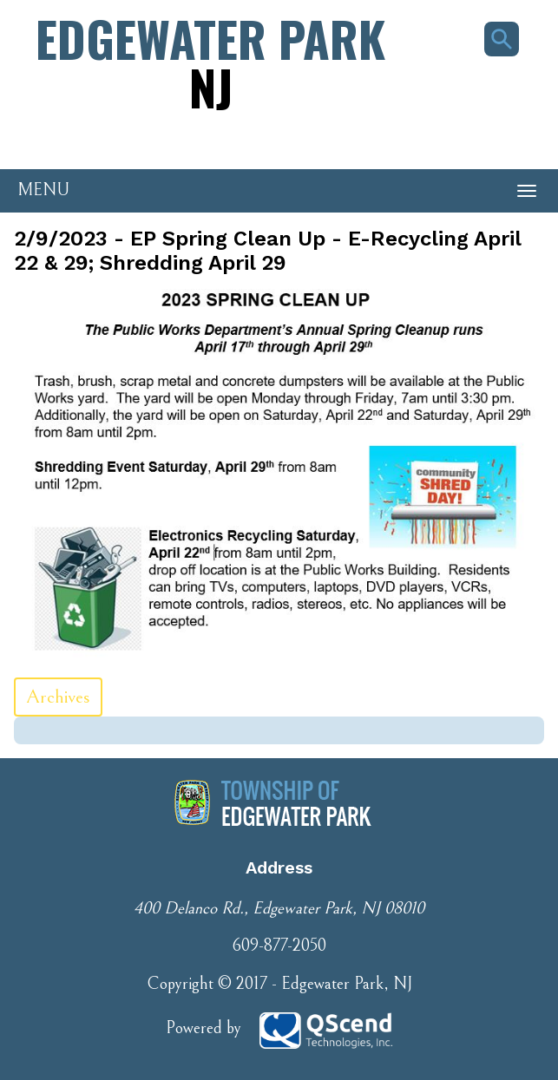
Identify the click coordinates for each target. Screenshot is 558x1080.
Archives (58, 697)
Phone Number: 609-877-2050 (95, 139)
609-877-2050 (279, 946)
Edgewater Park (210, 62)
